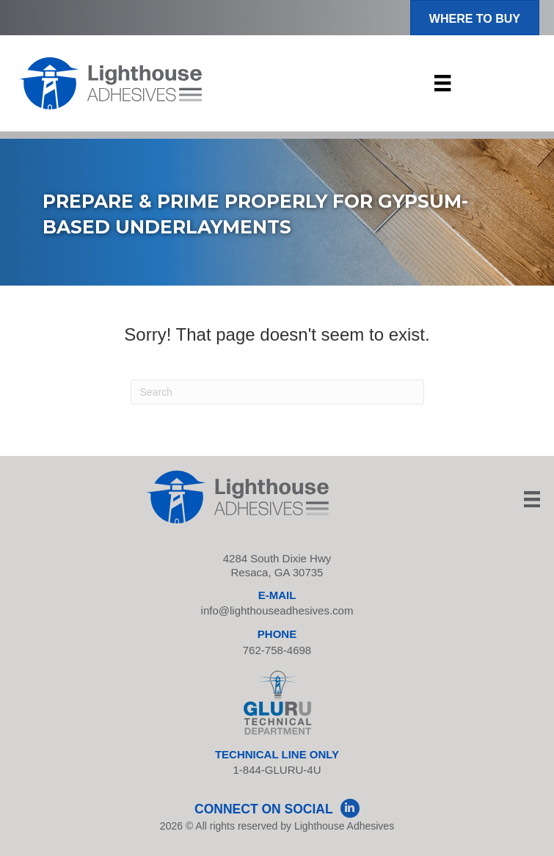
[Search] (277, 392)
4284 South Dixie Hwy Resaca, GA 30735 (277, 565)
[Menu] (442, 83)
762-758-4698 (277, 650)
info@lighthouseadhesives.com (277, 610)
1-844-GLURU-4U (277, 769)
